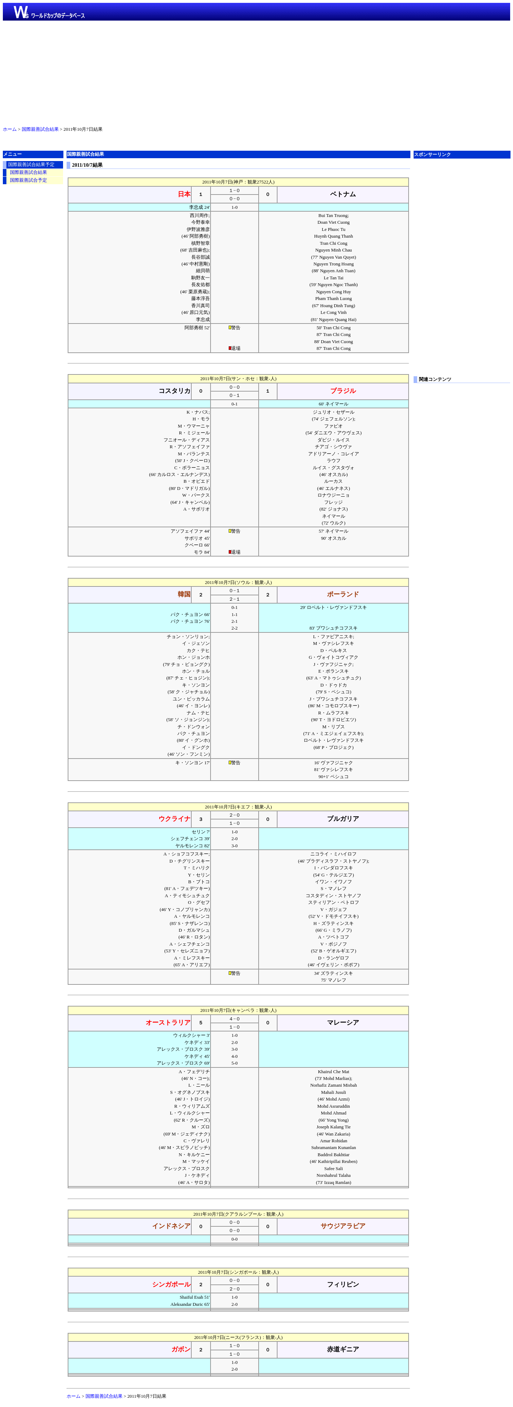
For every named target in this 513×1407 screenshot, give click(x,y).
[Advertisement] (256, 72)
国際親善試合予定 (28, 180)
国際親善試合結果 (40, 129)
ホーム (10, 129)
